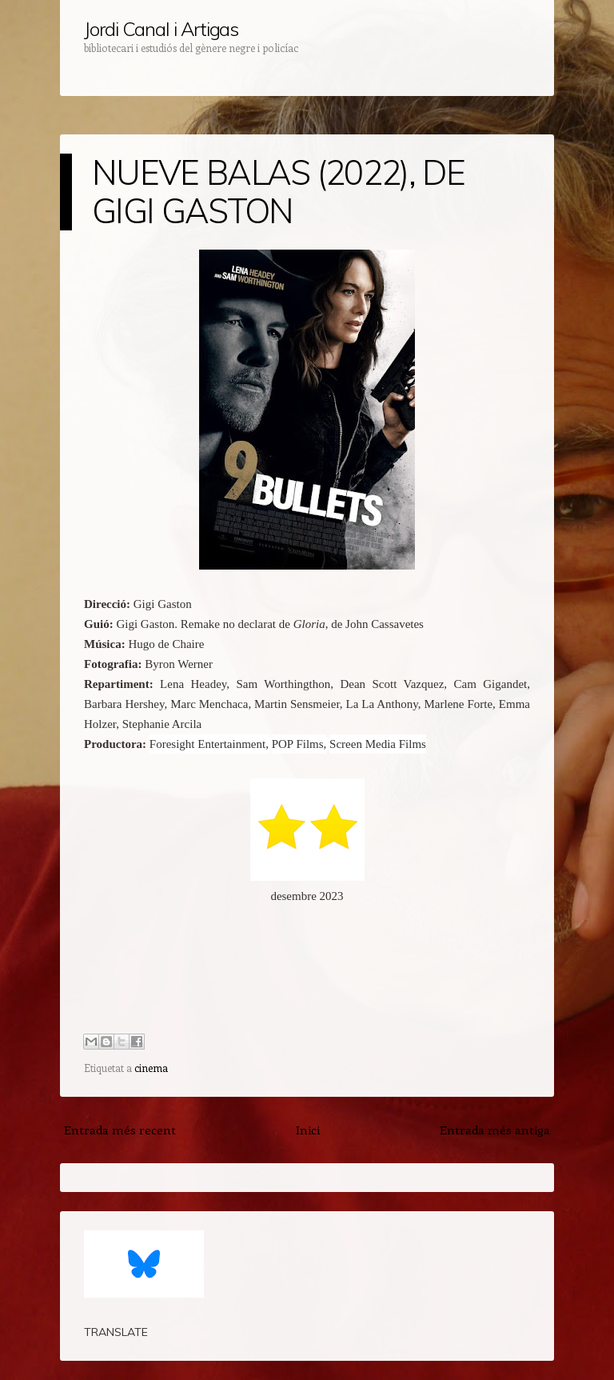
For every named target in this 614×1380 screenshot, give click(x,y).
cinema (151, 1067)
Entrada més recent (120, 1130)
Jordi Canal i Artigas (161, 29)
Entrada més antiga (495, 1130)
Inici (308, 1130)
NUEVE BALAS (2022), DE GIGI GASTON (278, 191)
